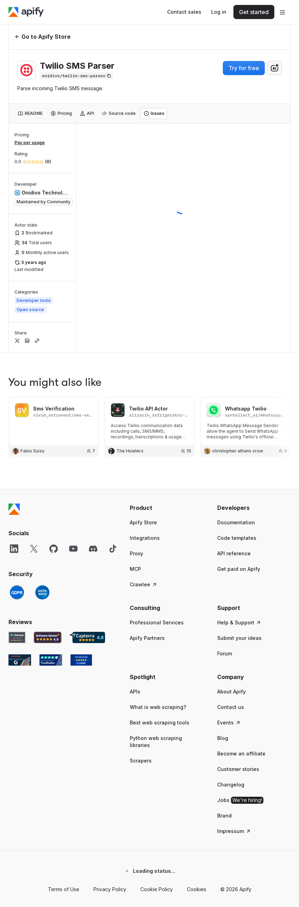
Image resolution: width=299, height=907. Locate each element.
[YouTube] (73, 548)
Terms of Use (63, 889)
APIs (135, 692)
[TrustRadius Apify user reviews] (50, 660)
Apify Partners (147, 638)
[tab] (30, 113)
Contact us (230, 707)
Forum (224, 653)
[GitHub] (53, 548)
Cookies (196, 889)
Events (229, 723)
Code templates (236, 538)
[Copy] (76, 75)
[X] (33, 548)
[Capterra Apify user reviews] (87, 637)
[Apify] (26, 12)
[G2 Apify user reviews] (19, 660)
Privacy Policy (109, 889)
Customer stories (238, 769)
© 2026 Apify (235, 889)
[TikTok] (112, 548)
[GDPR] (16, 592)
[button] (166, 508)
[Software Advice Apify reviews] (48, 637)
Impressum (234, 831)
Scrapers (141, 761)
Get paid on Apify (238, 569)
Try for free (243, 68)
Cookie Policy (156, 889)
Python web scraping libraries (156, 741)
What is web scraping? (158, 707)
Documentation (236, 522)
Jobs (240, 800)
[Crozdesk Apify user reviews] (81, 660)
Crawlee (143, 584)
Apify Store (143, 522)
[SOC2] (42, 592)
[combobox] (275, 68)
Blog (222, 738)
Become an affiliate (241, 754)
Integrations (145, 538)
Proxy (136, 553)
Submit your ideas (239, 638)
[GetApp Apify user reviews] (16, 637)
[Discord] (93, 548)
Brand (224, 816)
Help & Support (239, 622)
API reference (234, 553)
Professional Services (157, 622)
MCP (135, 569)
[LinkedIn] (14, 548)
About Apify (231, 692)
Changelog (230, 785)
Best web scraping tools (159, 723)
